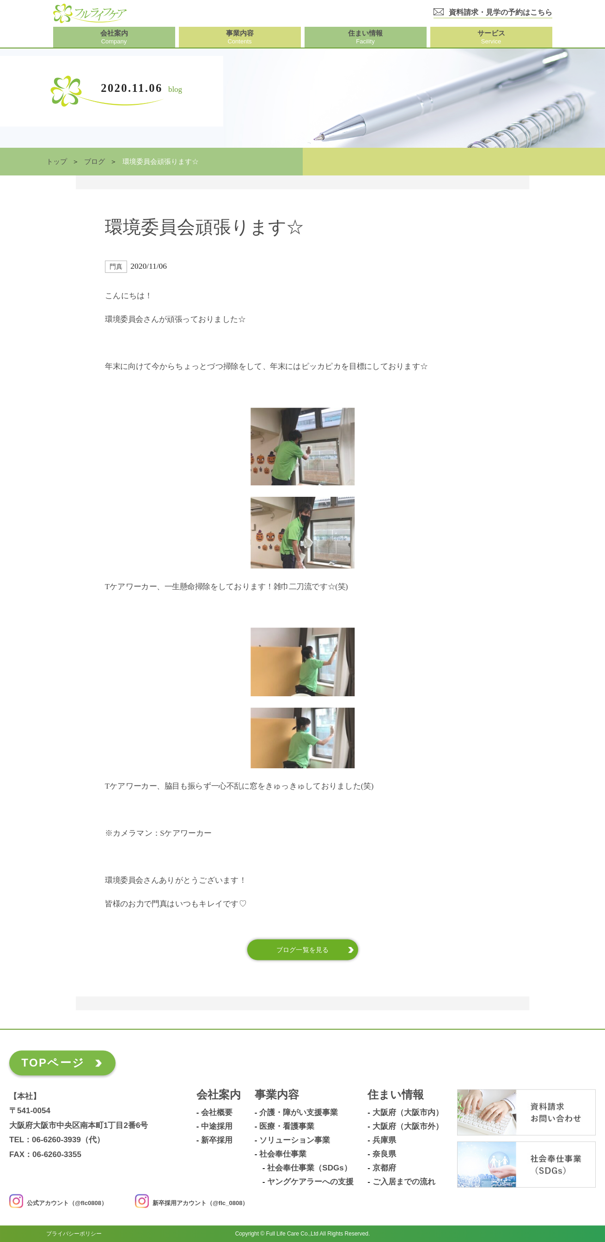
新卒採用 (216, 1141)
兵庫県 (384, 1141)
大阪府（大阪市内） (408, 1113)
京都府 (384, 1168)
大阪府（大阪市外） (408, 1127)
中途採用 (216, 1127)
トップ (56, 161)
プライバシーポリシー (74, 1233)
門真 (116, 267)
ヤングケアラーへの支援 (310, 1182)
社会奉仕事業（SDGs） (309, 1168)
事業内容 (277, 1095)
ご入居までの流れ (404, 1182)
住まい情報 (395, 1095)
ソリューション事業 (294, 1141)
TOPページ (53, 1063)
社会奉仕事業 (282, 1155)
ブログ (94, 161)
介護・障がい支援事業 (298, 1113)
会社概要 (216, 1113)
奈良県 (384, 1155)
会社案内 (218, 1095)
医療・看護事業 (286, 1127)
